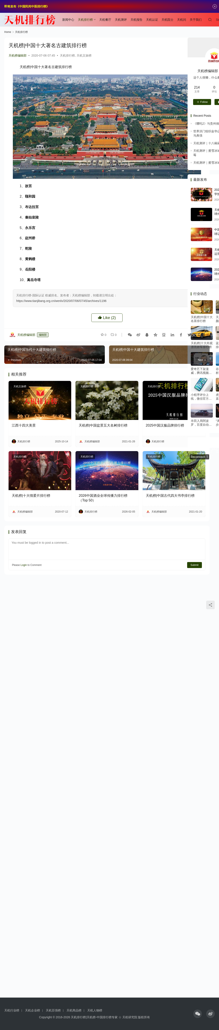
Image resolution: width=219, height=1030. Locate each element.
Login (24, 565)
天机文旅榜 (84, 55)
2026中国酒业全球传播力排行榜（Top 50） (103, 498)
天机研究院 (129, 1017)
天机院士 (167, 19)
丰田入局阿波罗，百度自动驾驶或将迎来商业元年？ (201, 423)
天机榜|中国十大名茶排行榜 (202, 319)
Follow (202, 102)
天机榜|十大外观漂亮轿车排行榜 (202, 345)
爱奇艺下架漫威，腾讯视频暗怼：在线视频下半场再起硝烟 (201, 371)
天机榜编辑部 (18, 55)
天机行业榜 (11, 1010)
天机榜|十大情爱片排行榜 (31, 495)
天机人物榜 (94, 1010)
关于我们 (196, 19)
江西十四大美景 (24, 425)
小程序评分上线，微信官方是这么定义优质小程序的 (201, 397)
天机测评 (121, 19)
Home (7, 32)
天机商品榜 (74, 1010)
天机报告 (136, 19)
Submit (194, 565)
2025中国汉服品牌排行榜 (165, 425)
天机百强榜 (53, 1010)
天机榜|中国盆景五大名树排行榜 (103, 425)
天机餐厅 (105, 19)
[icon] (197, 1014)
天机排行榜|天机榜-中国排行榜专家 (94, 1017)
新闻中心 (68, 19)
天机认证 (152, 19)
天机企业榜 (32, 1010)
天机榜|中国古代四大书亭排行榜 (170, 495)
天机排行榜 (85, 19)
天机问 (181, 19)
